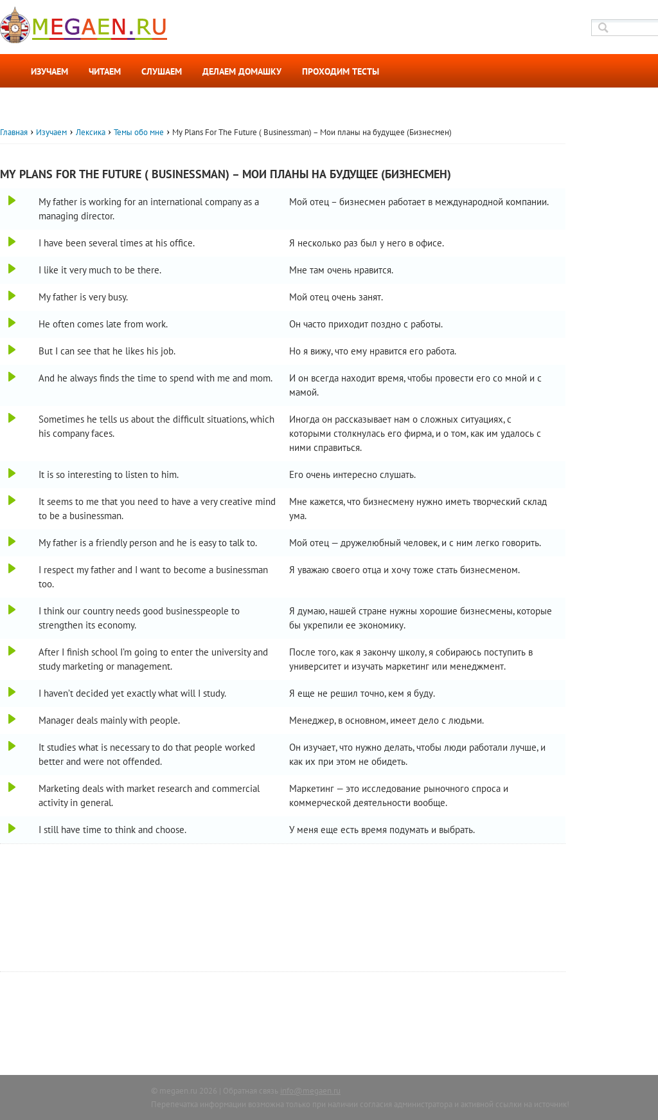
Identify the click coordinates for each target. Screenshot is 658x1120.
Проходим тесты (340, 71)
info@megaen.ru (310, 1090)
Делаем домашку (241, 71)
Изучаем (49, 71)
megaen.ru (178, 1090)
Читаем (105, 71)
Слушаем (161, 71)
